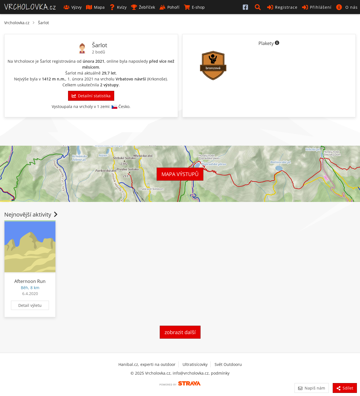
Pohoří (169, 7)
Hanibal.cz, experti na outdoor (147, 364)
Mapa (95, 7)
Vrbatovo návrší (131, 79)
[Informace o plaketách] (277, 43)
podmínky (220, 373)
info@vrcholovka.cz (191, 373)
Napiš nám (311, 388)
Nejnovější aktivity (31, 214)
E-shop (194, 7)
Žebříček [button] (143, 7)
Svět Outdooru (228, 364)
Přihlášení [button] (317, 7)
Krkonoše (157, 79)
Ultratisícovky (195, 364)
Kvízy (118, 7)
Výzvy (73, 7)
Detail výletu (30, 305)
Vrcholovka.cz (17, 22)
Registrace (282, 7)
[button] (259, 7)
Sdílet (344, 388)
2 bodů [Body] (98, 52)
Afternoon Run (30, 281)
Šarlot (43, 22)
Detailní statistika (91, 95)
